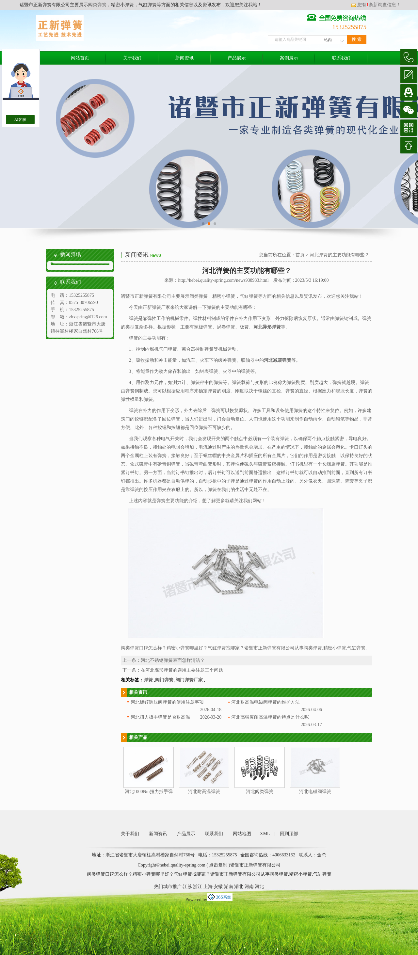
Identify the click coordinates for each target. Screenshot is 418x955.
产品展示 (237, 58)
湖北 (238, 886)
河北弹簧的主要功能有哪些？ (339, 254)
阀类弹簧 (97, 4)
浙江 (197, 886)
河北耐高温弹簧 (204, 791)
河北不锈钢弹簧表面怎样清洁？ (173, 660)
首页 (300, 254)
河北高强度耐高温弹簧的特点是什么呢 (270, 717)
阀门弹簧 (164, 679)
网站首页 (80, 58)
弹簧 (148, 679)
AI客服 (20, 119)
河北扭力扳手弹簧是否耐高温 (160, 717)
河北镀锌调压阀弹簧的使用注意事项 (167, 702)
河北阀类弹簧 (259, 791)
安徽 (218, 886)
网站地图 (242, 833)
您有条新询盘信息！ (376, 4)
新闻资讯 (184, 58)
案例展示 (289, 58)
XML (265, 833)
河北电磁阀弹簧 (315, 791)
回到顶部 (289, 833)
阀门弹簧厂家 (189, 679)
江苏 (187, 886)
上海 (208, 886)
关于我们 (132, 58)
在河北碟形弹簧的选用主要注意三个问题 (182, 670)
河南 (249, 886)
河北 (259, 886)
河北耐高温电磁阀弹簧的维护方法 (265, 702)
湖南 (228, 886)
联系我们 (341, 58)
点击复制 (218, 865)
